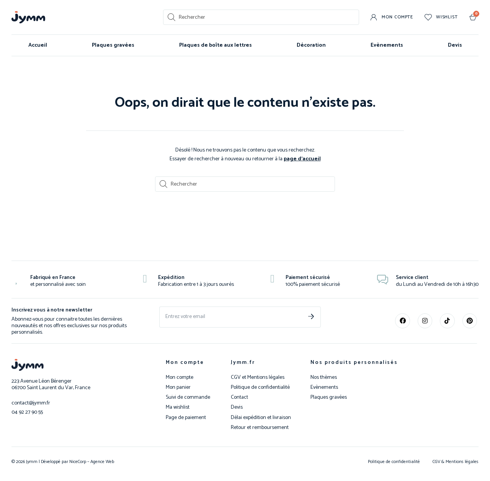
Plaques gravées (113, 45)
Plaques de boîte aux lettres (215, 45)
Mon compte (185, 362)
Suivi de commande (188, 397)
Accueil (37, 45)
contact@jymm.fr (30, 402)
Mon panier (178, 387)
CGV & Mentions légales (456, 461)
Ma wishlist (177, 407)
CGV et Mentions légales (257, 377)
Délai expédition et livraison (261, 417)
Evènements (387, 45)
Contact (239, 397)
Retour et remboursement (260, 427)
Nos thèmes (323, 377)
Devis (455, 45)
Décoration (311, 45)
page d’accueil (302, 158)
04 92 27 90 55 (27, 411)
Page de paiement (186, 417)
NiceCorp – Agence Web (91, 461)
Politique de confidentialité (260, 387)
